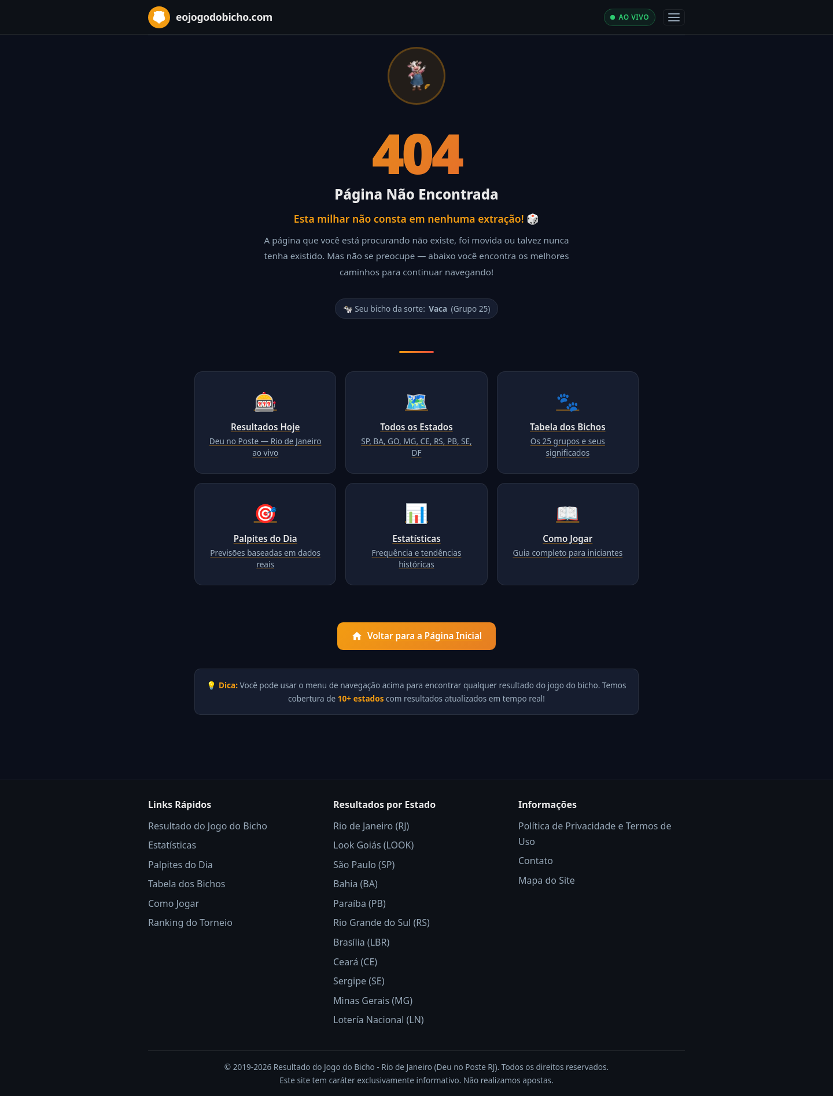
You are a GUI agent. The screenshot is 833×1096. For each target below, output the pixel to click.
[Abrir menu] (674, 17)
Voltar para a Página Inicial (416, 636)
